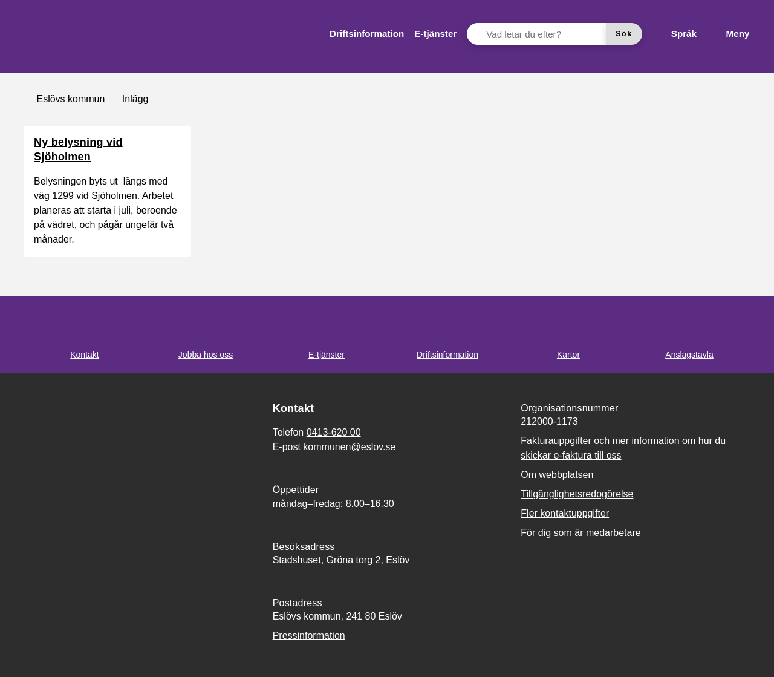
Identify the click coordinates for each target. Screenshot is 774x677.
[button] (24, 652)
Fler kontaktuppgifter (565, 513)
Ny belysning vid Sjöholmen (78, 149)
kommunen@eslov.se (349, 447)
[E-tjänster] (435, 33)
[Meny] (728, 33)
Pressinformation (309, 635)
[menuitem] (367, 33)
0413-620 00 (334, 432)
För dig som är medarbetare (580, 533)
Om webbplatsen (557, 474)
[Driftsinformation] (367, 33)
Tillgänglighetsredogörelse (577, 494)
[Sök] (624, 34)
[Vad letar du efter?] (543, 34)
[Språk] (674, 33)
